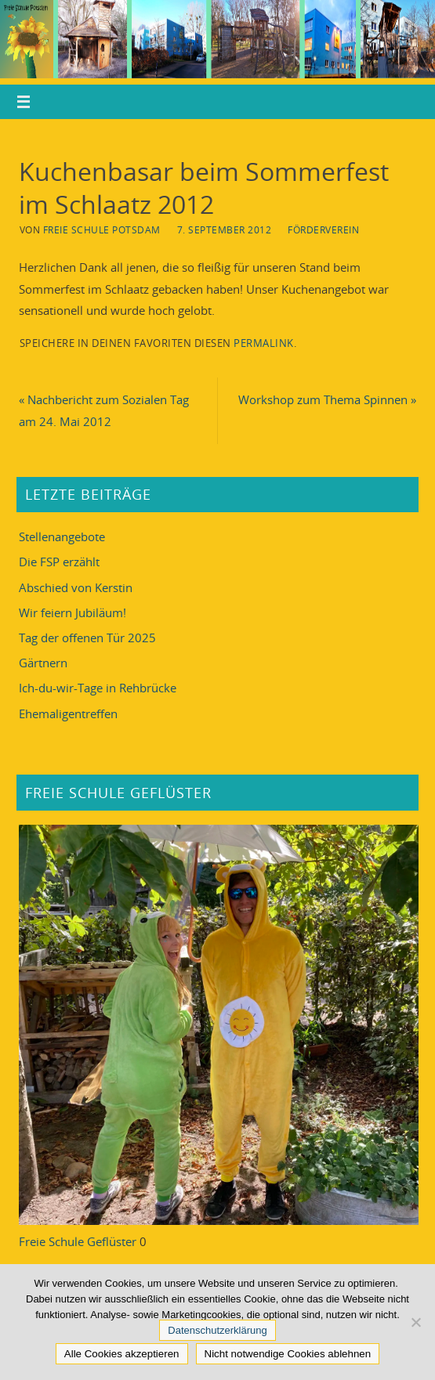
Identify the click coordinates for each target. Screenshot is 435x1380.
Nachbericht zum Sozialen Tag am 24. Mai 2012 (104, 410)
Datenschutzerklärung (217, 1330)
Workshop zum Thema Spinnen (327, 399)
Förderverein (323, 230)
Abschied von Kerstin (75, 587)
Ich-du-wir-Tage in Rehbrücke (97, 687)
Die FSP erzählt (59, 561)
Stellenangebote (62, 536)
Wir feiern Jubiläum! (72, 612)
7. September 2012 (224, 230)
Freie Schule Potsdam (102, 230)
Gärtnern (43, 662)
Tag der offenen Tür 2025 (87, 637)
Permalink (264, 343)
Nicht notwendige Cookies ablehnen (288, 1354)
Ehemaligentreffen (68, 713)
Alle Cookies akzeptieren (121, 1354)
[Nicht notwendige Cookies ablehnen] (415, 1322)
